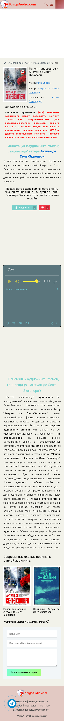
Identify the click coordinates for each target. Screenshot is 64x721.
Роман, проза (43, 83)
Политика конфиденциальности (29, 701)
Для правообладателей (23, 705)
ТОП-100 (45, 705)
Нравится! (25, 208)
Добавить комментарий (24, 672)
